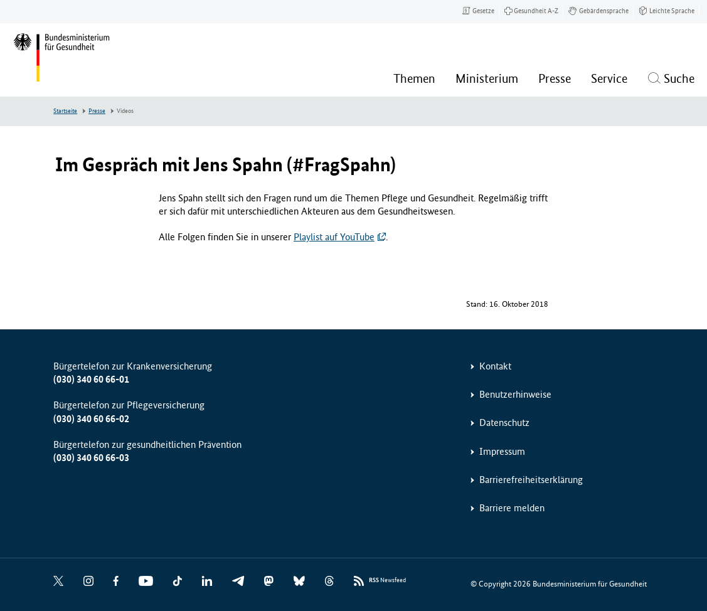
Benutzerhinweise (515, 394)
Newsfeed (387, 580)
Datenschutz (504, 422)
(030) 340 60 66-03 (91, 458)
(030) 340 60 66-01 (91, 379)
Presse (96, 111)
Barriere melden (512, 508)
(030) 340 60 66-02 (91, 419)
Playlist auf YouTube (334, 237)
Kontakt (495, 366)
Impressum (502, 451)
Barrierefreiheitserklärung (531, 480)
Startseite (65, 111)
